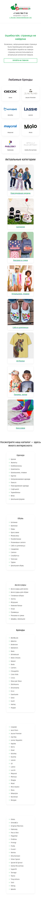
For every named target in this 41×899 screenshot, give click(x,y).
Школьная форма (17, 499)
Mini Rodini (15, 787)
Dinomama (15, 688)
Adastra (14, 641)
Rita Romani (15, 856)
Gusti (13, 701)
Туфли (13, 562)
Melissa (14, 777)
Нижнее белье (16, 606)
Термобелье (15, 493)
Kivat (13, 750)
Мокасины (15, 536)
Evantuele (14, 694)
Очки (13, 609)
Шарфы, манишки (18, 619)
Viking (13, 886)
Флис (13, 496)
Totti (12, 883)
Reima (13, 853)
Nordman (14, 797)
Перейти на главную (21, 60)
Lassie (13, 760)
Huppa (13, 708)
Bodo (13, 664)
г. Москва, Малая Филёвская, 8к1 (20, 18)
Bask (12, 651)
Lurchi (13, 770)
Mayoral (14, 774)
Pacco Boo (15, 833)
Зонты (13, 599)
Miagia (13, 780)
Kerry (13, 747)
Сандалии (15, 549)
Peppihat (14, 836)
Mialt (13, 783)
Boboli (13, 661)
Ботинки (14, 522)
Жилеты (14, 463)
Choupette (15, 671)
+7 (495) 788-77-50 (20, 13)
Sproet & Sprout (17, 863)
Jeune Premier (16, 734)
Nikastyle (14, 793)
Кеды (13, 529)
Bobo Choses (15, 658)
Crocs (13, 678)
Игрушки (14, 602)
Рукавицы (15, 612)
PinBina (14, 839)
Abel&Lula (14, 638)
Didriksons (15, 684)
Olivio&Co (14, 823)
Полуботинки (16, 539)
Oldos (13, 819)
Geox (13, 698)
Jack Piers (14, 730)
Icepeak (14, 727)
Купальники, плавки (19, 473)
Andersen (14, 645)
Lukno (13, 767)
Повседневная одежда (20, 486)
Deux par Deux (16, 681)
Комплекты (15, 469)
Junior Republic (16, 740)
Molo (13, 790)
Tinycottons (15, 879)
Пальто (13, 483)
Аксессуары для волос (19, 589)
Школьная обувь (17, 566)
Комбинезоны (16, 466)
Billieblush (15, 655)
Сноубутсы (15, 556)
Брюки (13, 459)
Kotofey (14, 754)
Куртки (13, 476)
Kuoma (13, 757)
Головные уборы (17, 596)
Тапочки (14, 559)
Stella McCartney (17, 866)
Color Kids (14, 674)
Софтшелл (15, 489)
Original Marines (17, 826)
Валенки (14, 526)
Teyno (13, 876)
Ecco (12, 691)
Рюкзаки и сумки (17, 616)
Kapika (13, 744)
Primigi (13, 843)
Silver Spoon (15, 859)
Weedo (13, 889)
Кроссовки (15, 532)
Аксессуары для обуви (19, 592)
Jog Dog (13, 737)
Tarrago (14, 873)
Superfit (14, 869)
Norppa (13, 800)
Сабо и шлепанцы (18, 546)
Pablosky (14, 829)
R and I (13, 849)
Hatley (13, 704)
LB (12, 764)
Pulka (13, 846)
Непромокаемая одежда (20, 479)
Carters (13, 668)
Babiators (14, 648)
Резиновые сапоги (18, 542)
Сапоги (13, 552)
